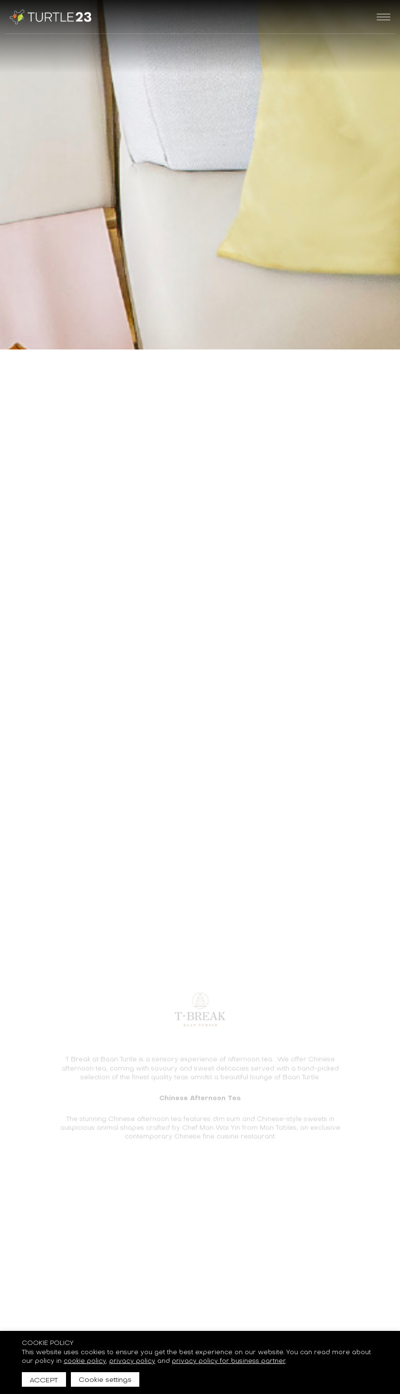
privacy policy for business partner (228, 1360)
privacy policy (132, 1360)
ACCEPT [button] (44, 1379)
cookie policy (85, 1360)
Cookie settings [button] (105, 1379)
